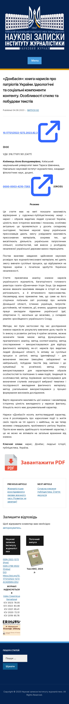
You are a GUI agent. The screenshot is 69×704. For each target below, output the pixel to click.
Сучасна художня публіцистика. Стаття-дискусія (49, 491)
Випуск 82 (33, 110)
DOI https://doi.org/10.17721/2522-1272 (11, 575)
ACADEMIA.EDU (10, 582)
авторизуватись (12, 527)
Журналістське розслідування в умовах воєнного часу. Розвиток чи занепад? (16, 495)
